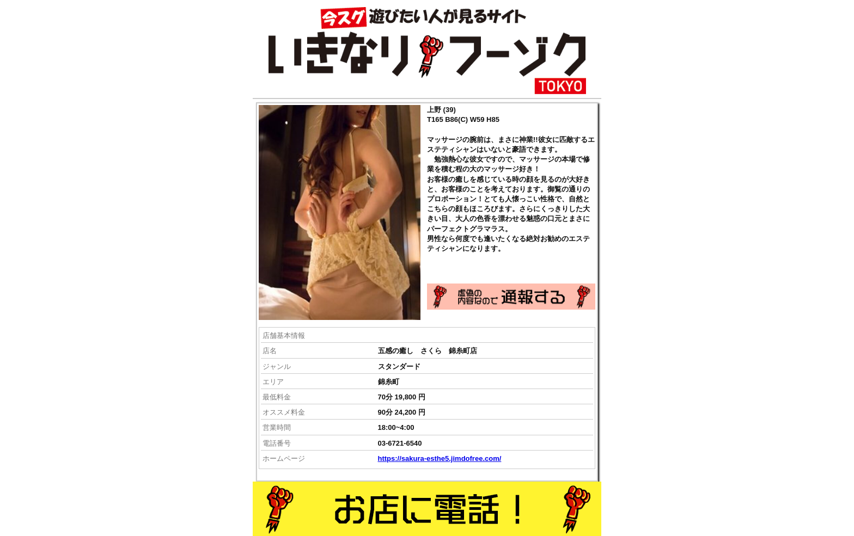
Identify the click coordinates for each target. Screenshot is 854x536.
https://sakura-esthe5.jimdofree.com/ (440, 458)
